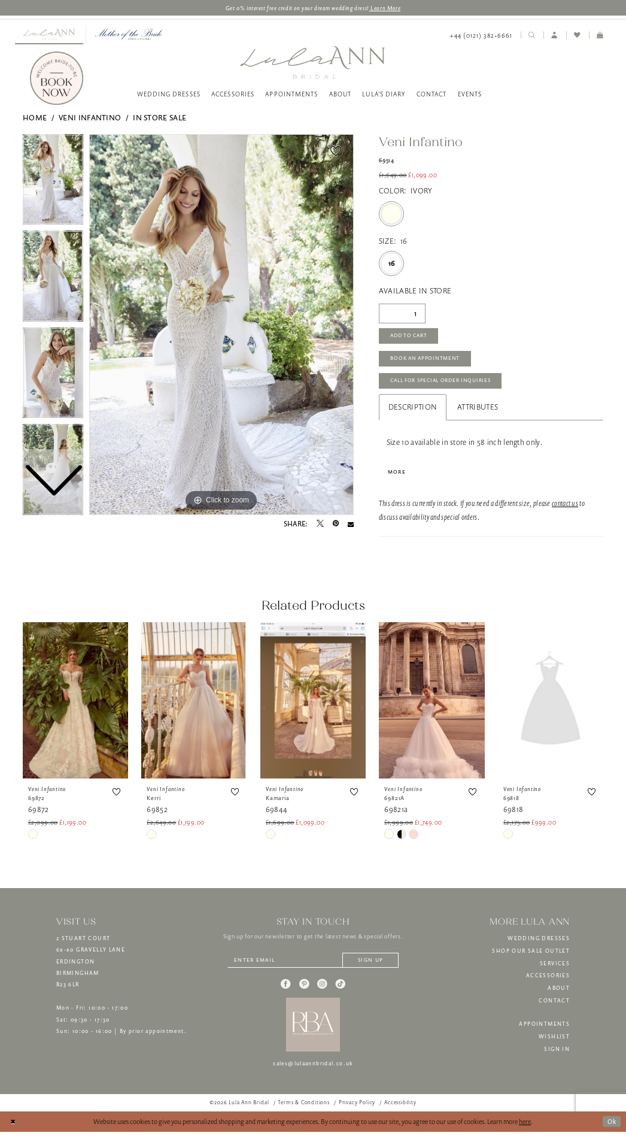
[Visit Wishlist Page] (577, 35)
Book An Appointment (426, 360)
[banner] (312, 62)
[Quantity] (402, 313)
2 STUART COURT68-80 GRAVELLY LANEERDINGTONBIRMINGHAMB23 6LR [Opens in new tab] (90, 965)
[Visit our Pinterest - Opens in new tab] (304, 988)
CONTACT (554, 1004)
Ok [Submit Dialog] (611, 1124)
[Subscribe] (373, 964)
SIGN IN (557, 1052)
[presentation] (75, 704)
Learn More (386, 8)
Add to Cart (410, 337)
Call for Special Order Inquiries (443, 383)
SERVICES (555, 967)
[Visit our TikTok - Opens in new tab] (340, 988)
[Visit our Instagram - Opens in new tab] (322, 988)
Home (35, 118)
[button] (554, 35)
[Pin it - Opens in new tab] (336, 524)
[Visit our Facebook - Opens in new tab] (285, 988)
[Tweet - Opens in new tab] (320, 524)
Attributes (477, 410)
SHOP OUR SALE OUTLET (531, 954)
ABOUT (559, 991)
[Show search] (532, 35)
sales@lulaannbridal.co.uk (313, 1067)
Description (412, 410)
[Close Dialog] (13, 1126)
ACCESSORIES (548, 979)
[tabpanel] (221, 325)
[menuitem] (49, 35)
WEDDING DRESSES (539, 942)
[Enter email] (313, 964)
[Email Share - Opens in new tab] (351, 525)
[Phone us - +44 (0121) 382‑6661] (481, 36)
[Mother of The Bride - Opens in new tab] (129, 34)
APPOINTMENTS (544, 1027)
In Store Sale (159, 118)
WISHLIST (554, 1040)
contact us (565, 507)
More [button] (397, 474)
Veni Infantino (90, 118)
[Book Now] (57, 79)
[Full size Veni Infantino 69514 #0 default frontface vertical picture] (221, 325)
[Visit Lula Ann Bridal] (49, 34)
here (525, 1125)
